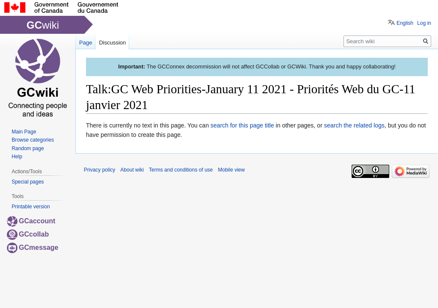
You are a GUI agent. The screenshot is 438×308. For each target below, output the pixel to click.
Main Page (24, 132)
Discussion (112, 42)
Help (17, 157)
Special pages (28, 182)
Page (85, 42)
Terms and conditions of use (181, 170)
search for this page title (242, 125)
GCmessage (33, 247)
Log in (424, 23)
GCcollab (28, 234)
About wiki (132, 170)
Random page (28, 148)
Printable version (31, 207)
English (405, 23)
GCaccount (31, 221)
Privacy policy (99, 170)
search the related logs (354, 125)
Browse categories (33, 140)
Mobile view (231, 170)
